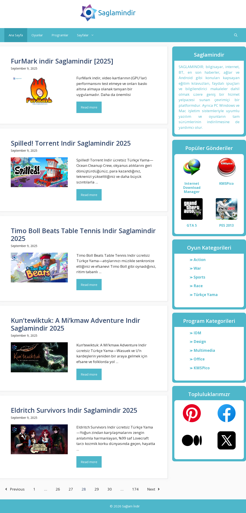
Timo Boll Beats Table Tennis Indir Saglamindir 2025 (83, 234)
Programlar (60, 35)
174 (135, 489)
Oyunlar (37, 35)
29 (97, 489)
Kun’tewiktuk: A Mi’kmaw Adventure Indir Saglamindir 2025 (75, 324)
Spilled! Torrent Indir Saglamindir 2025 (71, 143)
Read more (89, 107)
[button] (236, 35)
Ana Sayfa (16, 35)
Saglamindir (158, 12)
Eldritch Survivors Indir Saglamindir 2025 (74, 410)
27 (71, 489)
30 (109, 489)
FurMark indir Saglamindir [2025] (62, 61)
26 (58, 489)
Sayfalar (87, 35)
